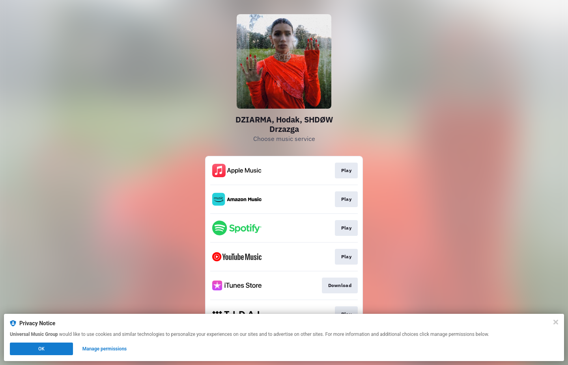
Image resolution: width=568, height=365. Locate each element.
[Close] (555, 322)
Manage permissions (104, 349)
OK (41, 349)
